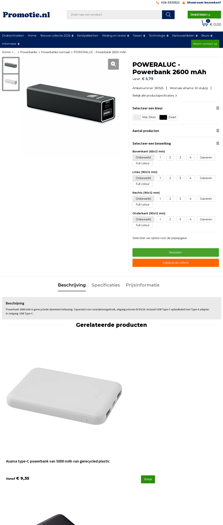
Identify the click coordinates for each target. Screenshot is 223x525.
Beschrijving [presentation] (72, 283)
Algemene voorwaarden (187, 447)
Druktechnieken (73, 457)
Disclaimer (178, 462)
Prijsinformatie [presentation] (142, 283)
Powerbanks (28, 52)
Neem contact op (205, 44)
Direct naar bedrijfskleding (200, 14)
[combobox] (114, 14)
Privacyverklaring (182, 457)
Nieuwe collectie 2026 (55, 35)
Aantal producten (145, 129)
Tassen (137, 35)
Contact (121, 447)
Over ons (68, 447)
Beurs (205, 35)
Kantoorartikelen (183, 35)
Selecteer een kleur (147, 106)
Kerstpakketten (87, 35)
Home (32, 35)
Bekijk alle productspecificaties (154, 93)
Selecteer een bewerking (151, 141)
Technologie (157, 35)
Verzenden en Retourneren (135, 457)
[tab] (72, 283)
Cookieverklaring (182, 452)
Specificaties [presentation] (106, 283)
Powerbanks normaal (55, 52)
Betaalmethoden (128, 452)
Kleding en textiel (114, 35)
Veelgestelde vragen (76, 452)
